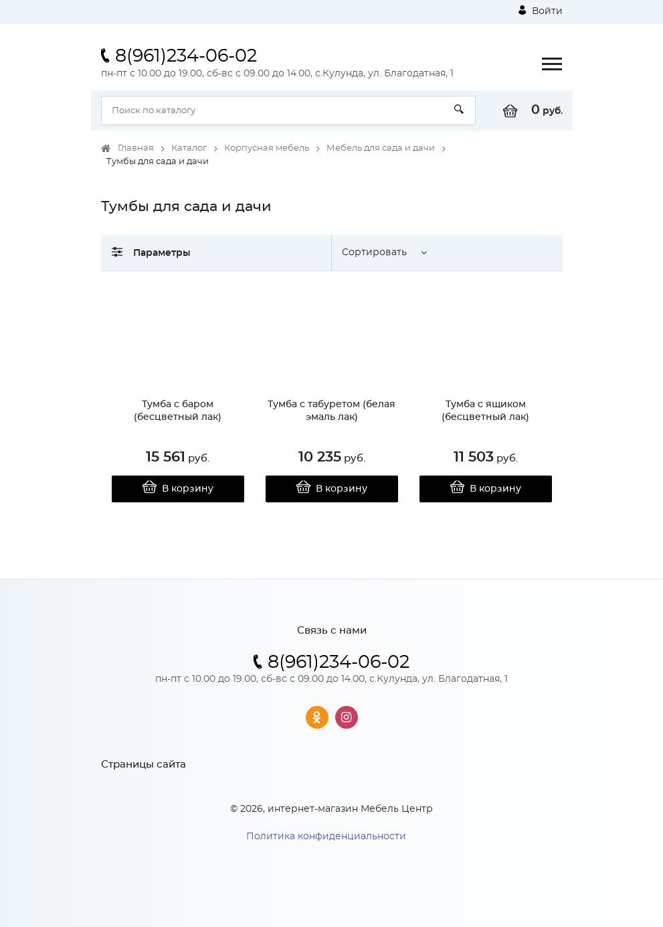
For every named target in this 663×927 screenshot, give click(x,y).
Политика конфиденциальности (326, 836)
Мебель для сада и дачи (380, 148)
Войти (540, 10)
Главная (136, 148)
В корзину (177, 489)
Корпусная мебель (266, 148)
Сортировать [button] (374, 252)
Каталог (189, 148)
